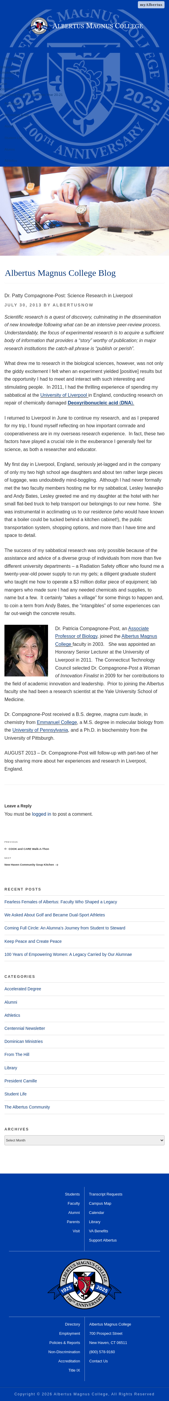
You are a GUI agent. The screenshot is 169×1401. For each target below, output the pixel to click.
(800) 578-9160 (102, 1352)
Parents (73, 1222)
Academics (12, 103)
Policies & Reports (65, 1343)
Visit (76, 1231)
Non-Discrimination (64, 1352)
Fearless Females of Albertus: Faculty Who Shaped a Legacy (60, 901)
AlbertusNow (72, 305)
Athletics (10, 160)
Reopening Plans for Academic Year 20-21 (31, 95)
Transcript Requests (105, 1194)
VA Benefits (98, 1231)
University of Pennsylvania (40, 730)
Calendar (96, 1213)
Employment (9, 72)
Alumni (9, 149)
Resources (12, 58)
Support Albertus (103, 1240)
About (8, 126)
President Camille (20, 1081)
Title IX (74, 1370)
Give (3, 84)
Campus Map (100, 1203)
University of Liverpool (64, 395)
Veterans (6, 67)
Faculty (74, 1203)
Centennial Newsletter (24, 1028)
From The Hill (16, 1054)
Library (10, 1067)
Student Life (13, 138)
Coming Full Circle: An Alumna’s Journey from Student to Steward (64, 928)
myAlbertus (151, 4)
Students (72, 1194)
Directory (6, 78)
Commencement (12, 89)
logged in (41, 814)
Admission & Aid (16, 115)
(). (101, 402)
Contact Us (98, 1361)
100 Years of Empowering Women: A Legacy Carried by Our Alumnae (68, 954)
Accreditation (69, 1361)
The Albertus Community (27, 1107)
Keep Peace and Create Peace (33, 941)
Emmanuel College (57, 722)
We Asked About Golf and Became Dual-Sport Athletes (54, 915)
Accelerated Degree (22, 988)
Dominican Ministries (23, 1041)
